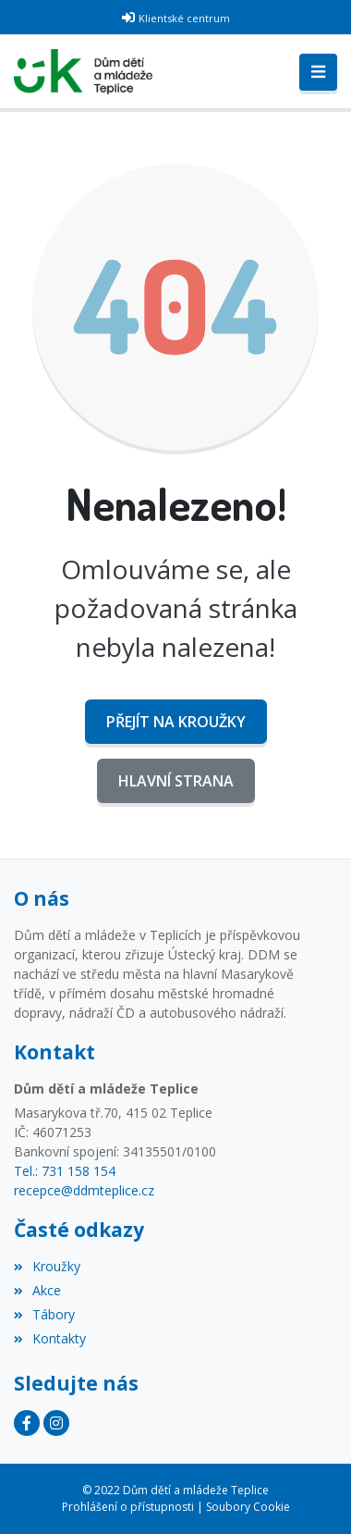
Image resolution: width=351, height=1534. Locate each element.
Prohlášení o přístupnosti (128, 1507)
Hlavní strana (176, 781)
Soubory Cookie (248, 1507)
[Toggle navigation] (318, 72)
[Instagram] (56, 1423)
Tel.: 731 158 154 (64, 1171)
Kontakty (50, 1338)
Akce (37, 1290)
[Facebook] (27, 1423)
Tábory (44, 1314)
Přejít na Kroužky (176, 721)
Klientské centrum (184, 18)
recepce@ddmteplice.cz (84, 1190)
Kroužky (47, 1266)
